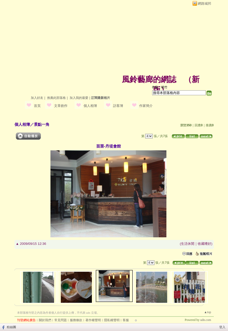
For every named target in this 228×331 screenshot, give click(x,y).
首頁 (37, 106)
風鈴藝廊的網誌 (149, 79)
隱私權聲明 (112, 320)
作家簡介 (146, 106)
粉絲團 (11, 327)
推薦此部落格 (56, 98)
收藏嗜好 (204, 244)
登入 (222, 327)
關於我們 (45, 320)
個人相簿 (90, 106)
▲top (207, 312)
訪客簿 (118, 106)
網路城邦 (204, 3)
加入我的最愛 (79, 98)
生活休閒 (187, 244)
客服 (126, 320)
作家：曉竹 (159, 87)
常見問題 (60, 320)
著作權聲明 (93, 320)
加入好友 (37, 98)
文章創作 (61, 106)
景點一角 (41, 124)
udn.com (205, 320)
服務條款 (76, 320)
